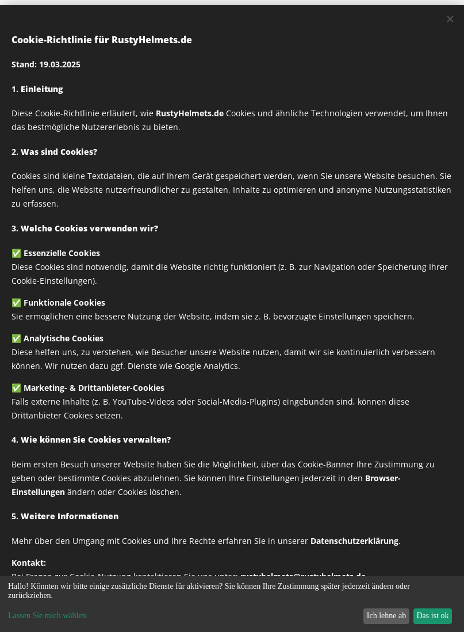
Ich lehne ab (386, 615)
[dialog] (232, 604)
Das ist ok (432, 615)
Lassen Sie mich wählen (47, 615)
